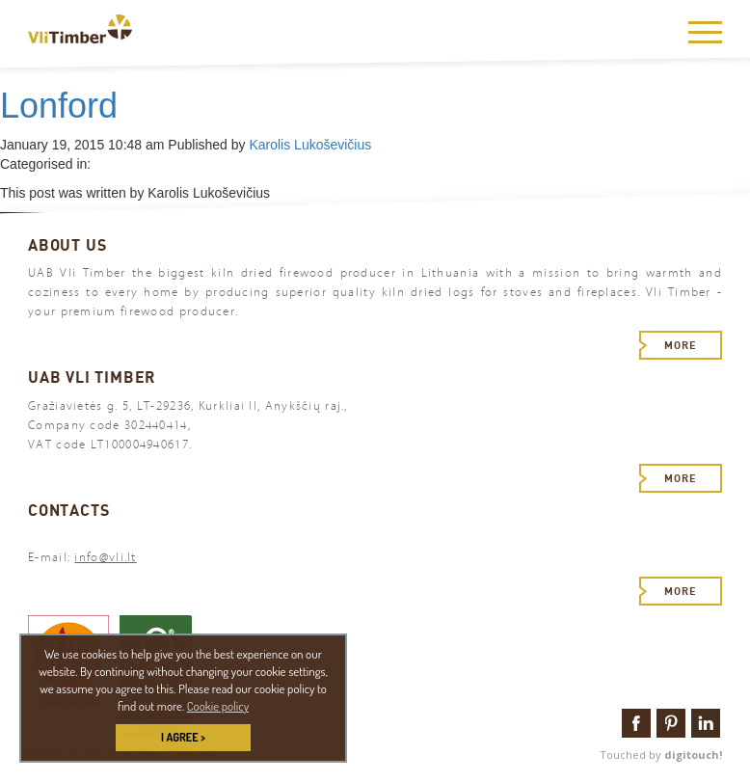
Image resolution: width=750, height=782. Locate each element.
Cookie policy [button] (218, 706)
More (680, 345)
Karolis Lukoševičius (310, 144)
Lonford (59, 105)
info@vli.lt (105, 557)
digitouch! (693, 754)
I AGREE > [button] (183, 737)
